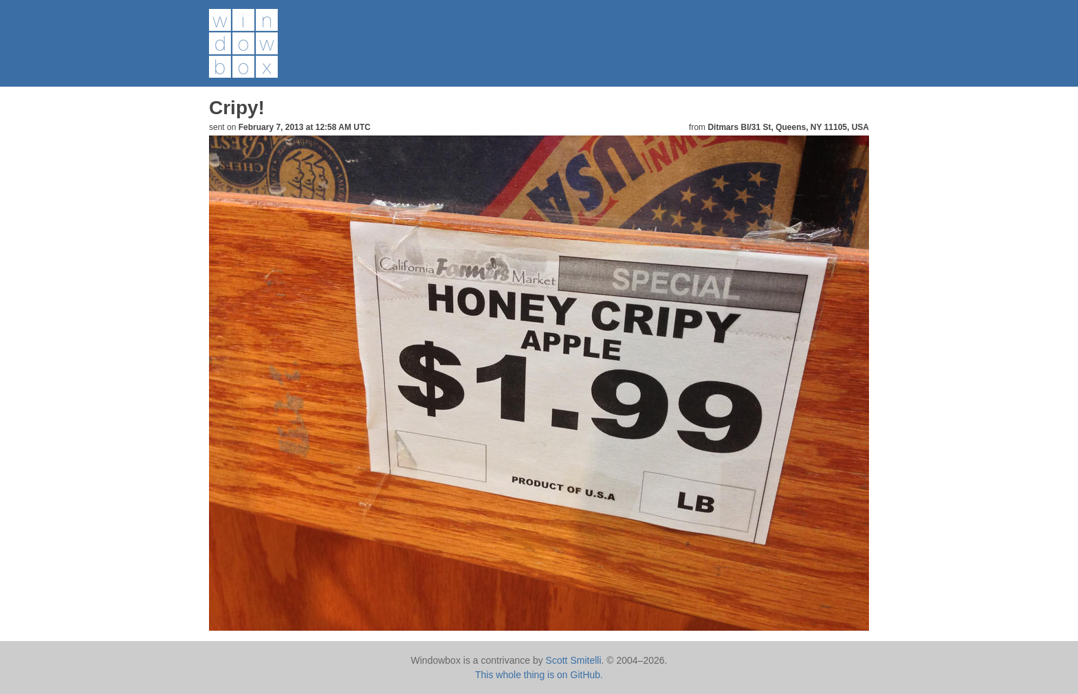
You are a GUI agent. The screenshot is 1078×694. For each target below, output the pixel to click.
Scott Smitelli (574, 660)
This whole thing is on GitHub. (539, 674)
